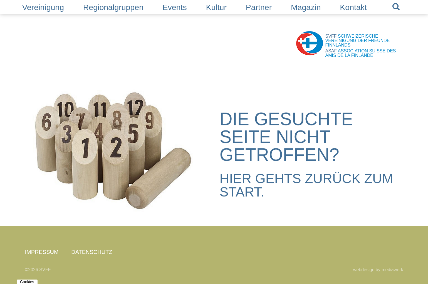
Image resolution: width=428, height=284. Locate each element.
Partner (259, 7)
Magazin (306, 7)
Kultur (216, 7)
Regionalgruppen (113, 7)
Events (175, 7)
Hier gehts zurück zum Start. (306, 185)
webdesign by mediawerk (378, 269)
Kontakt (353, 7)
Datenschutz (91, 252)
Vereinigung (43, 7)
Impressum (42, 252)
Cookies (27, 282)
